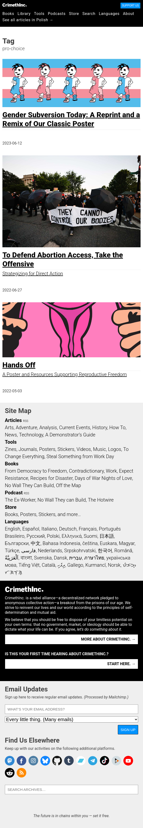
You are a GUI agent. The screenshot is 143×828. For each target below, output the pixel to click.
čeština (90, 543)
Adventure (26, 427)
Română (123, 550)
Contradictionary (86, 471)
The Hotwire (100, 500)
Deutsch (67, 529)
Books (8, 13)
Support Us (130, 5)
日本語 (106, 536)
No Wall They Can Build (29, 485)
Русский (36, 536)
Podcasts (57, 13)
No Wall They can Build (62, 500)
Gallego (75, 565)
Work (111, 471)
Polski (53, 536)
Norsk (114, 565)
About (128, 13)
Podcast (14, 493)
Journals (28, 449)
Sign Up (127, 730)
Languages (109, 13)
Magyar (127, 543)
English (12, 529)
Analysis (48, 427)
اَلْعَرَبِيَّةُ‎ (11, 558)
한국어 (105, 550)
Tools (39, 13)
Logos (114, 449)
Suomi (90, 536)
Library (24, 13)
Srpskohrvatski (80, 550)
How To (117, 427)
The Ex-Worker (20, 500)
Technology (31, 435)
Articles (13, 420)
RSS (25, 421)
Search (89, 13)
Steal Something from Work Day (80, 456)
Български (17, 543)
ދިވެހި (61, 565)
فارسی (28, 550)
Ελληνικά (72, 536)
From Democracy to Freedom (36, 471)
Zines (10, 449)
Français (88, 529)
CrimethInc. (14, 4)
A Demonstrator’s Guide (70, 435)
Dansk (60, 558)
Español (30, 529)
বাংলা (26, 558)
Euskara (108, 543)
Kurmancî (95, 565)
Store (74, 13)
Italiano (49, 529)
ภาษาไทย (94, 558)
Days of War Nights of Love (103, 478)
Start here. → (121, 664)
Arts (9, 427)
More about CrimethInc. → (108, 639)
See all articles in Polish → (27, 20)
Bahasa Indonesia (61, 543)
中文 (35, 543)
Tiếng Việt (28, 565)
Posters (47, 449)
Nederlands (50, 550)
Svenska (43, 558)
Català (48, 565)
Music (99, 449)
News (11, 435)
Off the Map (68, 485)
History (99, 427)
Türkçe (12, 550)
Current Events (74, 427)
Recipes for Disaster (51, 478)
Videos (83, 449)
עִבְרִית (75, 558)
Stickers (66, 449)
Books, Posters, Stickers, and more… (43, 514)
